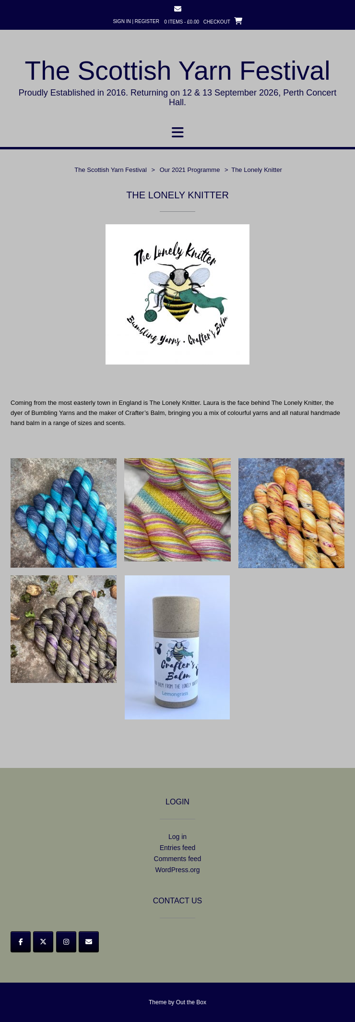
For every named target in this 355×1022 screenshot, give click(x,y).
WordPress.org (177, 870)
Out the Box (191, 1002)
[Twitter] (43, 941)
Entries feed (178, 848)
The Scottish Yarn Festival (178, 70)
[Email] (89, 941)
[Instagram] (66, 941)
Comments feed (177, 859)
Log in (177, 836)
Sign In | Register (136, 21)
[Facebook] (21, 941)
